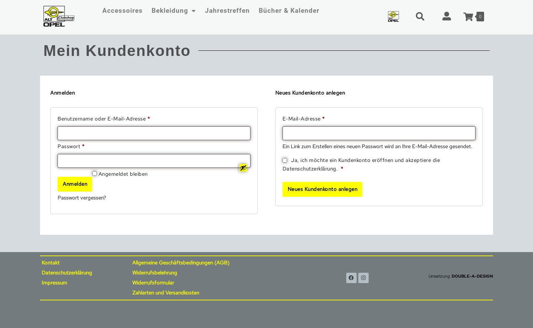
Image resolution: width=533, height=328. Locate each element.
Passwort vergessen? (82, 197)
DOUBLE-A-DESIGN (472, 276)
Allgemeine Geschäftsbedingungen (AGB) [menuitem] (180, 262)
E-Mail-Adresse (318, 118)
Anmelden (75, 184)
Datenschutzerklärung (309, 168)
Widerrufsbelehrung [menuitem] (154, 272)
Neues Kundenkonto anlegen (323, 189)
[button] (420, 16)
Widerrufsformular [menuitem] (153, 282)
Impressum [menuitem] (54, 282)
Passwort (85, 146)
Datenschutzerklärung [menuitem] (67, 272)
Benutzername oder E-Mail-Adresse (118, 118)
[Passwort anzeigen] (243, 168)
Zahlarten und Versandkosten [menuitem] (165, 292)
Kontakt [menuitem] (51, 262)
